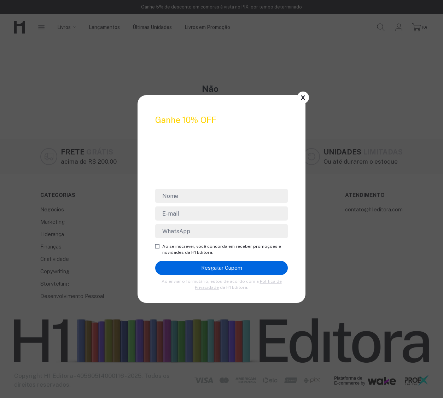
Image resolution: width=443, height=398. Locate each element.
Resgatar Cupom (221, 268)
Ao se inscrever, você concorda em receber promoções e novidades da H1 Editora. (218, 249)
